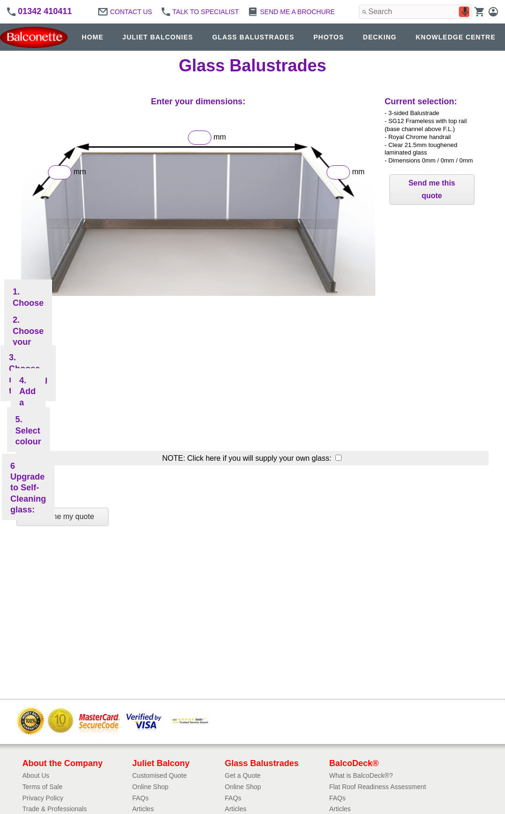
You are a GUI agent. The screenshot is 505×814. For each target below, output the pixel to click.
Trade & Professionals (55, 809)
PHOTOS (328, 37)
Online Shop (150, 787)
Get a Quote (243, 775)
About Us (36, 775)
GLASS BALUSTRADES (253, 37)
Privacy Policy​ (43, 798)
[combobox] (415, 12)
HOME (92, 37)
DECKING (380, 37)
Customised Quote (159, 775)
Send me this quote (431, 189)
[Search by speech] (465, 12)
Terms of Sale (43, 787)
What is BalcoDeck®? (361, 775)
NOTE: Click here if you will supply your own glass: (248, 458)
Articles (143, 809)
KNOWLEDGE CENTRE (456, 37)
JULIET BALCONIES (158, 37)
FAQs (140, 798)
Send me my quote (62, 516)
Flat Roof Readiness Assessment (377, 787)
